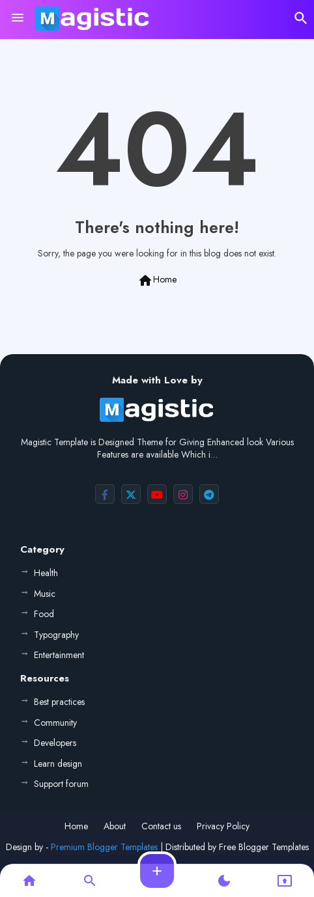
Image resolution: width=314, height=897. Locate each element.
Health (46, 572)
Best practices (59, 701)
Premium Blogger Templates (104, 846)
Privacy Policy (223, 826)
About (115, 826)
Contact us (161, 826)
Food (44, 613)
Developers (55, 742)
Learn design (58, 763)
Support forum (61, 783)
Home (157, 280)
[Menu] (17, 18)
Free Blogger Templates (264, 846)
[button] (301, 18)
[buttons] (105, 494)
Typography (56, 634)
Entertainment (59, 654)
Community (55, 722)
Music (44, 593)
